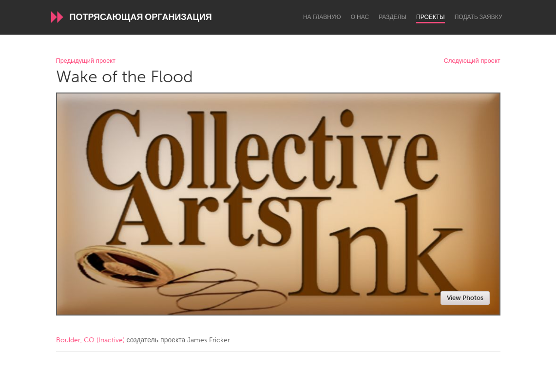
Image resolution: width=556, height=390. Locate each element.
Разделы (392, 17)
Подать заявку (478, 17)
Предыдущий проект (85, 61)
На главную (322, 17)
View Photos (465, 297)
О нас (360, 17)
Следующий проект (472, 61)
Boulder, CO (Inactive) (90, 340)
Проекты (430, 17)
